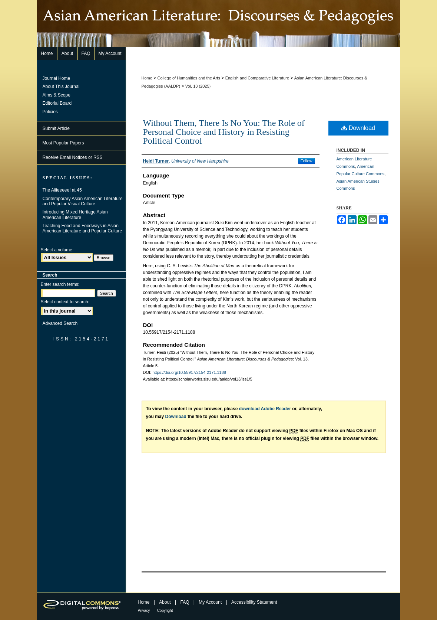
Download (358, 128)
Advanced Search (60, 323)
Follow (306, 161)
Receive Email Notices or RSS (73, 157)
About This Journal (61, 86)
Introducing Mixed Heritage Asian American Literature (75, 214)
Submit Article (56, 128)
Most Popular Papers (63, 143)
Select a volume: (57, 249)
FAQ (184, 602)
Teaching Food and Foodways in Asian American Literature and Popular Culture (82, 228)
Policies (50, 111)
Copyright (165, 610)
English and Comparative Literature (257, 78)
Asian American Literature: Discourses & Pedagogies (218, 23)
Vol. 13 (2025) (198, 86)
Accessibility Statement (254, 602)
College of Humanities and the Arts (189, 78)
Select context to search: (65, 301)
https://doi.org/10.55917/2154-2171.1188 (189, 372)
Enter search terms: (60, 284)
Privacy (144, 610)
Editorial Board (57, 103)
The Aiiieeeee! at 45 (62, 190)
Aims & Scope (56, 95)
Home (147, 78)
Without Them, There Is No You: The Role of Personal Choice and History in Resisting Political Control (224, 132)
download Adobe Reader (265, 408)
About (165, 602)
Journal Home (56, 78)
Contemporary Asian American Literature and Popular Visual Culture (83, 201)
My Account (210, 602)
